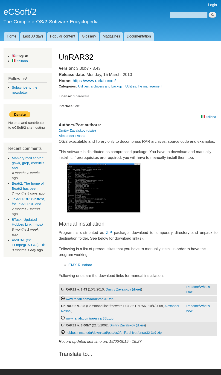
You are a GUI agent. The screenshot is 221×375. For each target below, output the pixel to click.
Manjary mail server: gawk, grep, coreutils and (28, 163)
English (20, 56)
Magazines (111, 36)
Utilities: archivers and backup (100, 86)
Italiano (20, 61)
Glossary (89, 36)
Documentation (139, 36)
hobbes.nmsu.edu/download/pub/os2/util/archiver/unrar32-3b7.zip (114, 332)
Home (11, 36)
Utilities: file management (143, 86)
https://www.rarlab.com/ (94, 80)
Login (212, 5)
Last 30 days (33, 36)
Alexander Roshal (72, 136)
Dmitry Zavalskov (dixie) (77, 130)
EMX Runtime (80, 265)
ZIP (109, 232)
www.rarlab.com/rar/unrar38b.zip (89, 318)
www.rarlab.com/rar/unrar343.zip (89, 299)
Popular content (62, 36)
